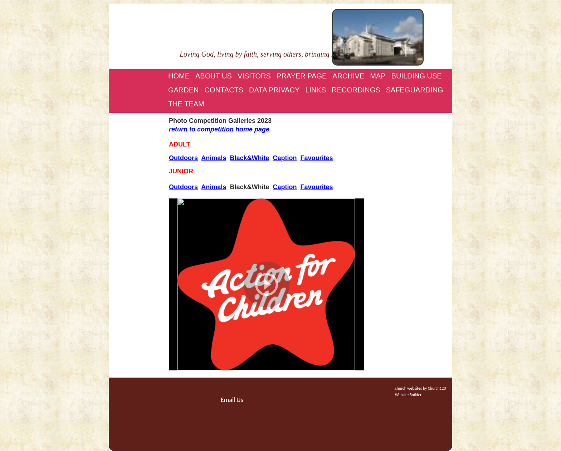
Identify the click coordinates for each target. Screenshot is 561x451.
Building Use (416, 76)
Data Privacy (274, 90)
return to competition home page (219, 129)
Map (377, 76)
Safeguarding (414, 90)
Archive (348, 76)
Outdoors (183, 158)
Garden (183, 90)
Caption (285, 158)
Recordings (356, 90)
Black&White (249, 158)
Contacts (224, 90)
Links (315, 90)
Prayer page (302, 76)
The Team (186, 104)
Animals (213, 158)
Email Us (232, 400)
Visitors (254, 76)
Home (179, 76)
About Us (213, 76)
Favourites (316, 158)
